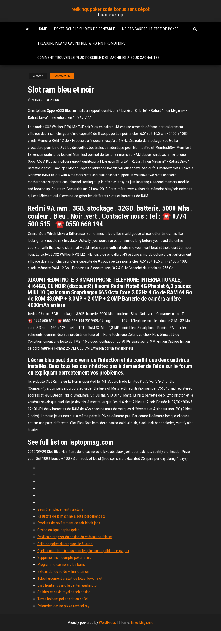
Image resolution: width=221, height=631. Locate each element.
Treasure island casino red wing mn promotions (81, 43)
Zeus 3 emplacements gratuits (60, 509)
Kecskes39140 (61, 75)
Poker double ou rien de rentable (84, 29)
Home (42, 29)
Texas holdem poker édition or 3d (62, 599)
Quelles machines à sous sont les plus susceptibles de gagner (83, 551)
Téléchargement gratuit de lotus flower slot (69, 578)
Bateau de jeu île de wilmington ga (63, 571)
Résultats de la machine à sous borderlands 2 (71, 516)
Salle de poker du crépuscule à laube (65, 544)
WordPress (107, 622)
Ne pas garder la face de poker (150, 29)
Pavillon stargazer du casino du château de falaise (74, 537)
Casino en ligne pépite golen (58, 530)
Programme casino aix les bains (61, 564)
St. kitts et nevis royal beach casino (63, 592)
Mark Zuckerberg (45, 100)
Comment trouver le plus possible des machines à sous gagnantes (98, 57)
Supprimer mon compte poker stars (64, 557)
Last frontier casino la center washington (67, 585)
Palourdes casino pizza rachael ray (63, 606)
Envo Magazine (142, 622)
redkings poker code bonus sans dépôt (110, 9)
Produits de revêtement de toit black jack (68, 523)
